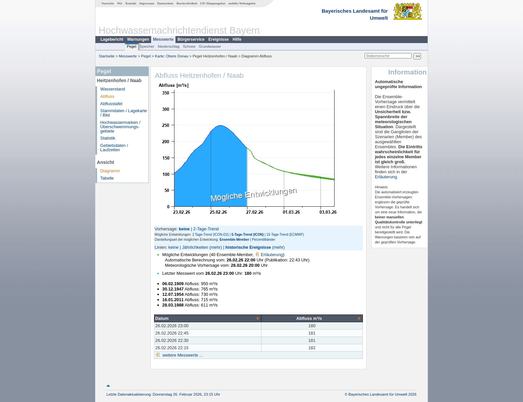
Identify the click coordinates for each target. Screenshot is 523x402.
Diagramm (110, 170)
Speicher (147, 46)
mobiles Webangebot (241, 3)
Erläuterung (269, 254)
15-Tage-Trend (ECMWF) (285, 234)
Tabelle (107, 178)
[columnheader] (207, 318)
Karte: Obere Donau (171, 56)
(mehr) (215, 247)
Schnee (189, 46)
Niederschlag (168, 46)
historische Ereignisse (248, 247)
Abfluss (107, 96)
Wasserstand (112, 88)
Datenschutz (165, 3)
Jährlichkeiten (195, 247)
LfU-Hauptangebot (212, 3)
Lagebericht (111, 39)
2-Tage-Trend (205, 228)
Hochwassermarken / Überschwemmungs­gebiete (120, 127)
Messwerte (163, 39)
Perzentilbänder (263, 239)
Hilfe (237, 39)
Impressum (146, 3)
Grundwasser (210, 46)
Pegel (131, 46)
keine (173, 247)
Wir (119, 3)
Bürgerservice (190, 39)
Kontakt (130, 3)
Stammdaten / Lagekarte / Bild (123, 113)
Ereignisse (218, 39)
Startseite (108, 3)
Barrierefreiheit (186, 3)
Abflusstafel (111, 103)
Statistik (107, 138)
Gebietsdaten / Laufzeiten (114, 147)
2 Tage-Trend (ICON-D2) (210, 234)
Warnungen (138, 39)
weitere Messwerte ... (182, 355)
